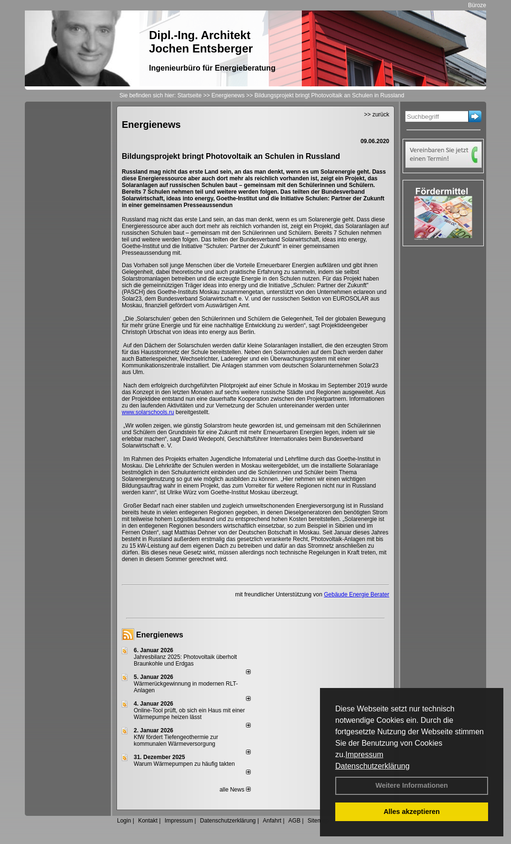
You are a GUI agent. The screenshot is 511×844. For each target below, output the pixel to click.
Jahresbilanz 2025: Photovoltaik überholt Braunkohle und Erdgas (185, 660)
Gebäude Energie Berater (356, 594)
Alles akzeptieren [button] (411, 811)
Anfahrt (272, 820)
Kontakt (148, 820)
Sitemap (318, 820)
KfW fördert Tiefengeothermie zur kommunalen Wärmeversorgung (176, 740)
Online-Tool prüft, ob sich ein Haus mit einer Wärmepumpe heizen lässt (189, 713)
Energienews (159, 635)
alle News (235, 789)
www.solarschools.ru (148, 412)
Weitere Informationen (411, 785)
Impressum (364, 754)
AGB (294, 820)
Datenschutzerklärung (372, 766)
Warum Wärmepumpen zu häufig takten (184, 764)
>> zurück (376, 114)
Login (124, 820)
